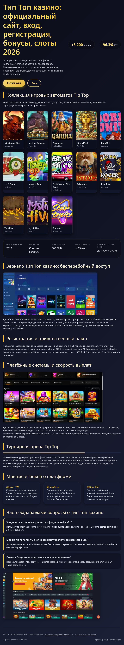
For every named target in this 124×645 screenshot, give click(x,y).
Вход (34, 83)
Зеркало (97, 639)
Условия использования (85, 634)
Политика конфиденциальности (58, 634)
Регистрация (14, 82)
